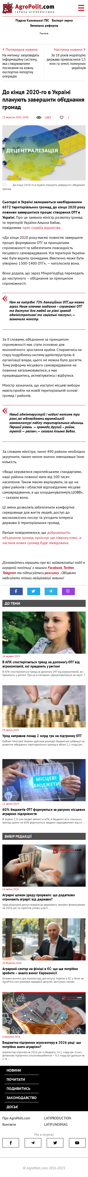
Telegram (9, 572)
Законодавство (22, 1097)
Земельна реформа (44, 25)
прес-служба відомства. (42, 227)
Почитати (16, 1079)
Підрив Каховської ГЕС (32, 20)
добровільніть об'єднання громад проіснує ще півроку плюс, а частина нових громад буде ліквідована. (41, 537)
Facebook (55, 567)
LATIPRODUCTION (57, 1118)
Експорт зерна (62, 20)
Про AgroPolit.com (16, 1118)
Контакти (9, 1124)
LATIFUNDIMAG (56, 1124)
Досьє (12, 1106)
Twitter (68, 567)
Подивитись (18, 1088)
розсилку (52, 572)
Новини (14, 1070)
